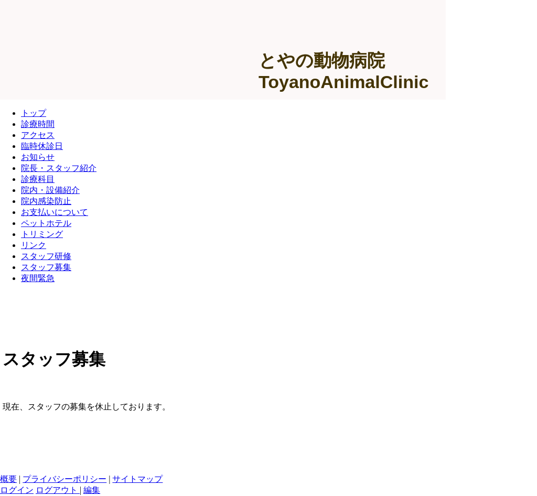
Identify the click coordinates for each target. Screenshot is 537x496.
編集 (91, 490)
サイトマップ (137, 479)
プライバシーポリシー (64, 479)
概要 (8, 479)
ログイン (17, 490)
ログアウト (58, 490)
